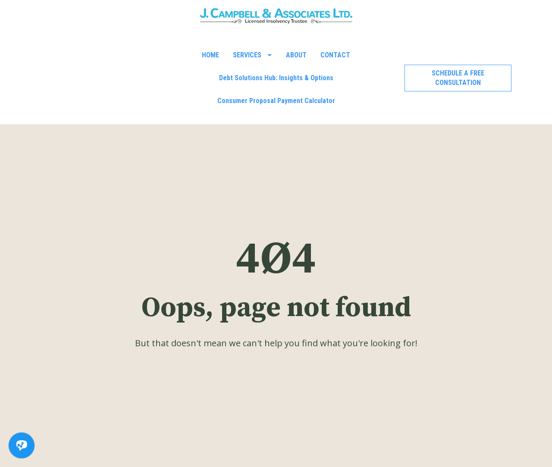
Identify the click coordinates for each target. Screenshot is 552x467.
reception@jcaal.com (351, 444)
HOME (210, 55)
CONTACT (335, 55)
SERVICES (252, 55)
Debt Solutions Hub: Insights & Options (276, 78)
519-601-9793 (214, 444)
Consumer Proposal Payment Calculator (276, 101)
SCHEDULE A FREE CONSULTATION (458, 78)
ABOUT (296, 55)
